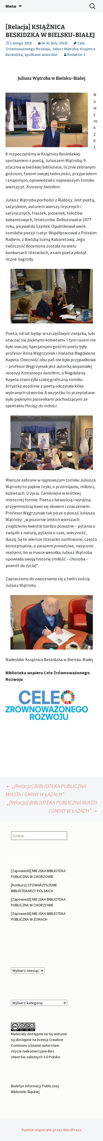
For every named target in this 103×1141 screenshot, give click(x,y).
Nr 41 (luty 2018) (55, 43)
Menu (10, 6)
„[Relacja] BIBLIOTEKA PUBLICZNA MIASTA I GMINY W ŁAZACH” (52, 806)
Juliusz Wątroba (65, 48)
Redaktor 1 (76, 54)
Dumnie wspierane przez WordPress (52, 1129)
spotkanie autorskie (40, 54)
